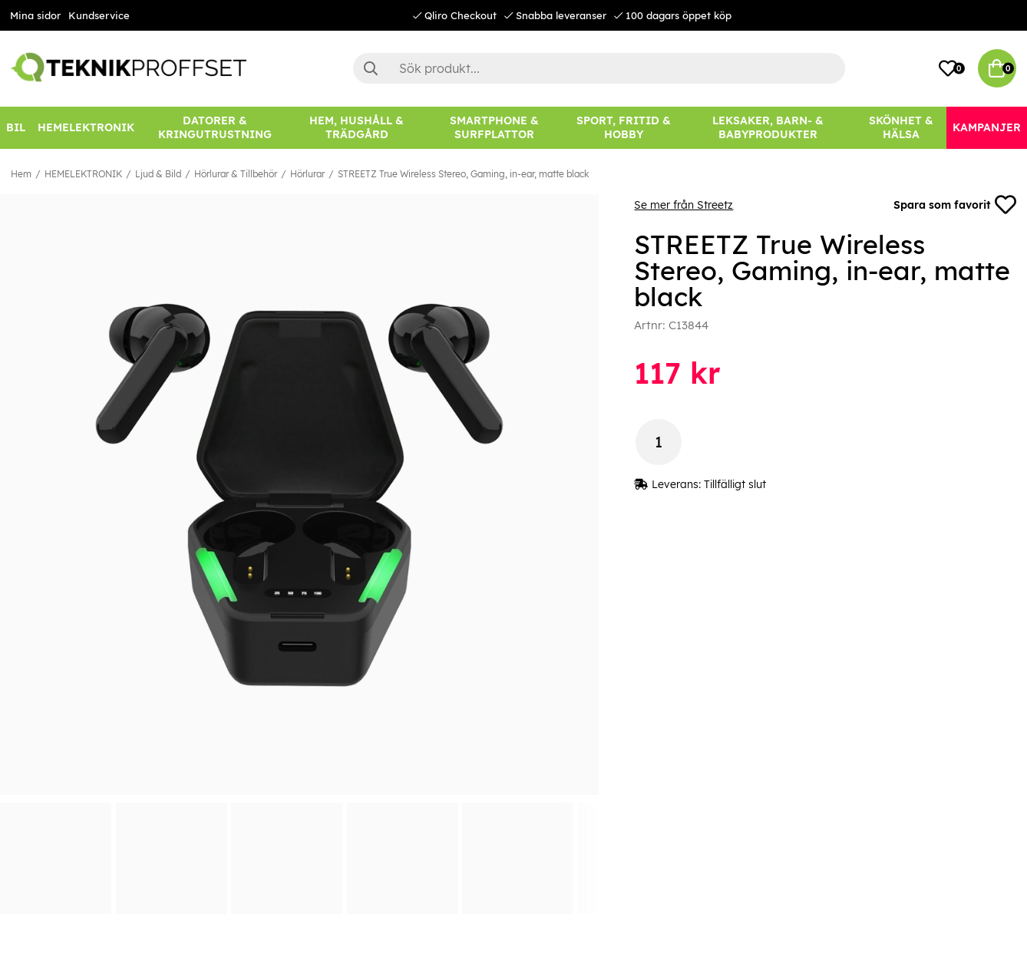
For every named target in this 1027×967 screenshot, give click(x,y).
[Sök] (599, 68)
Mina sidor (35, 15)
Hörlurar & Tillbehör (235, 174)
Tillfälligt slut (735, 484)
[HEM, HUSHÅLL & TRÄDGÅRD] (357, 128)
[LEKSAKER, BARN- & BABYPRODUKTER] (768, 128)
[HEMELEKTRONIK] (85, 128)
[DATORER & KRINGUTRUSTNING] (215, 128)
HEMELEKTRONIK (83, 174)
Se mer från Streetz (683, 205)
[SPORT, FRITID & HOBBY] (624, 128)
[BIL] (15, 128)
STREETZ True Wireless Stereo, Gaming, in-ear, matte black (463, 174)
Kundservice (99, 15)
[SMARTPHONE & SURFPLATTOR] (495, 128)
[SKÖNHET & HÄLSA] (900, 128)
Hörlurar (307, 174)
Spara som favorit (954, 205)
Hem (21, 174)
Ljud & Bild (158, 174)
